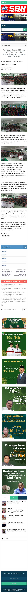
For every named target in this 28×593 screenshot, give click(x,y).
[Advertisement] (14, 554)
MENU (4, 2)
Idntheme (19, 590)
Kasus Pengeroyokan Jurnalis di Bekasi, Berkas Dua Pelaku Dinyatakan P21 (7, 273)
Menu (4, 26)
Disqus (24, 309)
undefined (3, 251)
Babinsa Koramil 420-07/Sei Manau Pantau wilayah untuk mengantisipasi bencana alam (20, 274)
